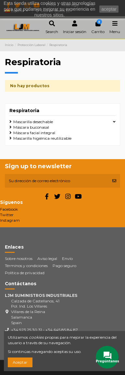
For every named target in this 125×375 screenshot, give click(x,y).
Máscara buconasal (31, 127)
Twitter (7, 214)
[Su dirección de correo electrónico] (56, 181)
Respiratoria (24, 110)
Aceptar (20, 362)
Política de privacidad (24, 272)
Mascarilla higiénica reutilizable (42, 138)
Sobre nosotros (18, 258)
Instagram (10, 220)
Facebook (9, 209)
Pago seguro (64, 265)
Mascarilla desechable (33, 121)
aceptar (109, 9)
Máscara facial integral (34, 132)
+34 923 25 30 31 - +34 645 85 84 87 (44, 329)
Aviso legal (47, 258)
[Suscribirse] (114, 181)
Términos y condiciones (26, 265)
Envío (67, 258)
